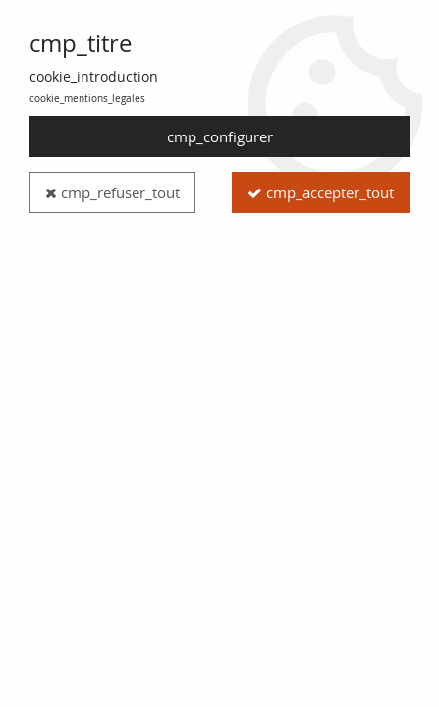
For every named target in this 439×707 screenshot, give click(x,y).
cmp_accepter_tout (320, 192)
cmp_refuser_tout (112, 192)
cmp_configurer (220, 136)
